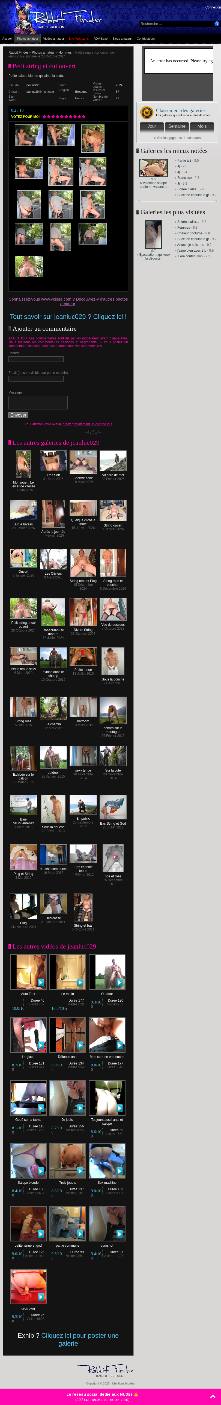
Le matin (67, 992)
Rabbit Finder (18, 52)
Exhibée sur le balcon (23, 775)
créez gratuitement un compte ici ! (87, 424)
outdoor (53, 771)
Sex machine (107, 1181)
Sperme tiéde (83, 476)
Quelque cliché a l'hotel (83, 520)
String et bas (83, 924)
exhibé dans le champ (53, 672)
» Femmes (182, 227)
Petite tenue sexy (23, 667)
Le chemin (53, 722)
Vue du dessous (113, 623)
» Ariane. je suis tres (189, 245)
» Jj (177, 166)
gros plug (28, 1307)
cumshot (107, 1244)
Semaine (177, 126)
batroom (83, 719)
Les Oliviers (53, 572)
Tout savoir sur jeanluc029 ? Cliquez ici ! (68, 316)
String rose (23, 719)
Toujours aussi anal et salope (107, 1120)
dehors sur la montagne (113, 728)
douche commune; (53, 867)
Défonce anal (67, 1055)
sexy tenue (83, 769)
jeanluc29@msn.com (40, 91)
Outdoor (107, 992)
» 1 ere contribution (189, 256)
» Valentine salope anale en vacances (153, 185)
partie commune (67, 1244)
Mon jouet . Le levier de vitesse (23, 483)
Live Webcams (79, 38)
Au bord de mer (113, 473)
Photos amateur (27, 38)
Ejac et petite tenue (83, 867)
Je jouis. (67, 1118)
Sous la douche (112, 677)
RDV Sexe (100, 38)
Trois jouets (67, 1181)
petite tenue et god (28, 1244)
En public (83, 817)
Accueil (7, 38)
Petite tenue (83, 668)
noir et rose (113, 874)
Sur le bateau (23, 522)
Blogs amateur (122, 38)
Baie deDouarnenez (23, 820)
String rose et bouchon (113, 581)
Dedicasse (53, 916)
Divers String (83, 628)
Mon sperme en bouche (107, 1055)
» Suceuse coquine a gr (192, 195)
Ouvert (23, 570)
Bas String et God (113, 822)
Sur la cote (113, 769)
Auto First (28, 992)
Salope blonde (28, 1181)
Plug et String (23, 872)
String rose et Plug (83, 579)
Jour (152, 126)
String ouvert (113, 523)
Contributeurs (146, 38)
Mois (202, 126)
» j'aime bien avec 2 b (190, 250)
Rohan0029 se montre (53, 630)
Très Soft (53, 473)
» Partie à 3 (183, 160)
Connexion (213, 7)
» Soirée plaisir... (187, 189)
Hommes (64, 52)
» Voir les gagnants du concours (177, 138)
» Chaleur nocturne (188, 233)
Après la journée (53, 530)
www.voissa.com (56, 299)
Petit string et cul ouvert (23, 623)
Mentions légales (123, 1383)
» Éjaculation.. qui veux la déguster (153, 256)
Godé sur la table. (28, 1118)
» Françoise (184, 178)
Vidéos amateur (53, 38)
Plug (23, 921)
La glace (28, 1055)
